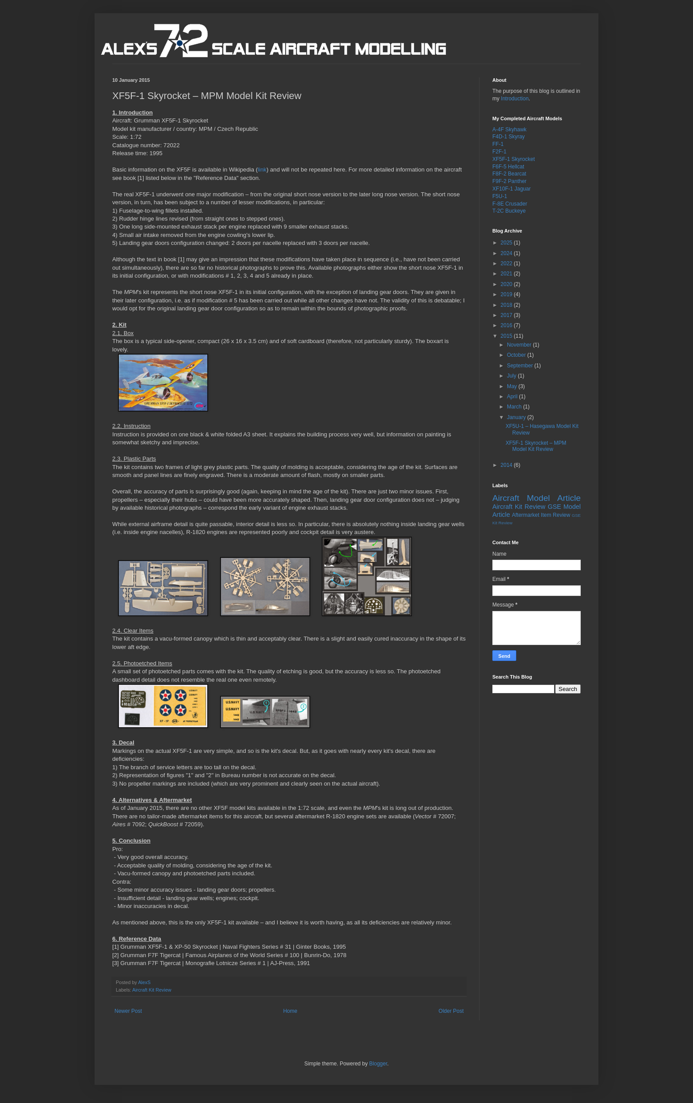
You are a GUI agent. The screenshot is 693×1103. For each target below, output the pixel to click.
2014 (507, 465)
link (262, 169)
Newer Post (128, 1011)
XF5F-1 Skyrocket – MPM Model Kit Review (536, 446)
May (512, 386)
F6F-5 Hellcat (508, 167)
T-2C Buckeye (508, 211)
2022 (507, 263)
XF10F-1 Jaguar (511, 189)
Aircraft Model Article (536, 498)
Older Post (451, 1011)
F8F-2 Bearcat (509, 174)
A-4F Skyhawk (509, 129)
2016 (507, 325)
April (513, 396)
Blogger (378, 1064)
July (512, 376)
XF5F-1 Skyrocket (513, 159)
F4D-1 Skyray (508, 137)
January (517, 417)
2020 (507, 284)
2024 (507, 253)
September (520, 366)
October (517, 355)
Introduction (515, 98)
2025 (507, 243)
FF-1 (497, 144)
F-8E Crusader (509, 204)
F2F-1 (499, 152)
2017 (507, 315)
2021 (507, 274)
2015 (507, 336)
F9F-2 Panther (509, 181)
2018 (507, 305)
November (520, 345)
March (515, 407)
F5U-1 (499, 196)
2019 (507, 294)
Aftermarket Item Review (541, 515)
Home (290, 1011)
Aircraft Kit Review (151, 989)
